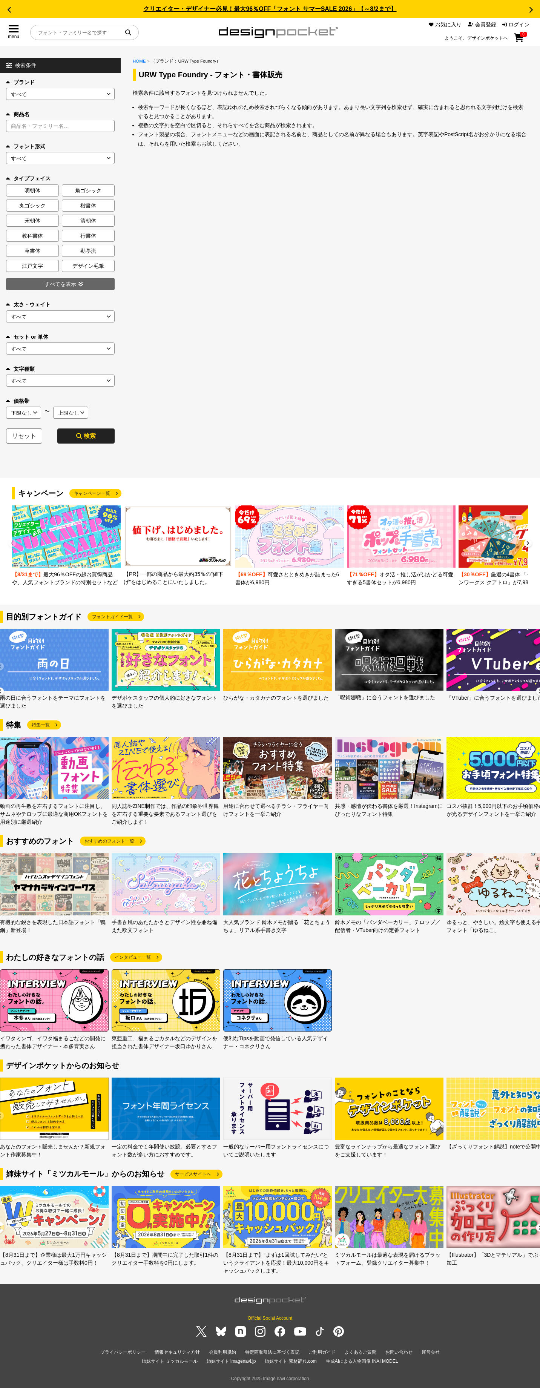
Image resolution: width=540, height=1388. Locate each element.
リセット (24, 436)
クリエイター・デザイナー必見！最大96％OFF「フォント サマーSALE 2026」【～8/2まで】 (269, 9)
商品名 (17, 114)
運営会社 (431, 1352)
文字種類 (20, 369)
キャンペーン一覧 (92, 493)
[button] (9, 10)
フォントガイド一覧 (112, 616)
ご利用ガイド (322, 1352)
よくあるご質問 (360, 1352)
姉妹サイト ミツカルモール (169, 1361)
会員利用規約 (222, 1352)
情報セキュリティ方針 (177, 1352)
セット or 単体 (27, 337)
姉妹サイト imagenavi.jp (231, 1361)
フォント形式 (25, 146)
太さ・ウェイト (28, 304)
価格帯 (17, 401)
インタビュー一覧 (133, 957)
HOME (139, 61)
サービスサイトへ (193, 1174)
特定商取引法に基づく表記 (272, 1352)
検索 (86, 436)
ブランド (20, 82)
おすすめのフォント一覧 (109, 841)
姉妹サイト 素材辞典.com (290, 1361)
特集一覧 (41, 725)
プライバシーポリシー (123, 1352)
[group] (66, 546)
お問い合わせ (399, 1352)
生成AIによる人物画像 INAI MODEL (362, 1361)
